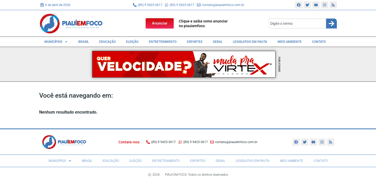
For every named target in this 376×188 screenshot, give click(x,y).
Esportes (194, 42)
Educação (107, 42)
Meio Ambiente (290, 42)
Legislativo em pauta (250, 42)
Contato (319, 42)
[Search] (331, 23)
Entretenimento (163, 42)
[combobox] (297, 23)
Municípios (56, 42)
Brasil (83, 42)
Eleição (132, 42)
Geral (217, 42)
